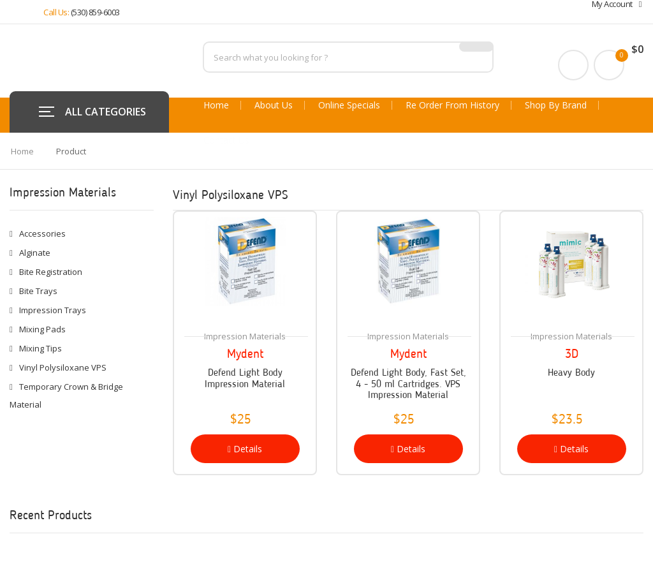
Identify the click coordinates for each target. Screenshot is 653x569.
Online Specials (349, 105)
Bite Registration (50, 271)
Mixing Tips (40, 348)
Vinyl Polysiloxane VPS (62, 367)
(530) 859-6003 (95, 12)
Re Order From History (452, 105)
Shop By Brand (556, 105)
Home (216, 105)
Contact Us (226, 140)
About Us (273, 105)
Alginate (34, 252)
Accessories (42, 233)
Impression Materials (245, 336)
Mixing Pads (42, 329)
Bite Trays (38, 291)
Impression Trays (52, 310)
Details (245, 449)
